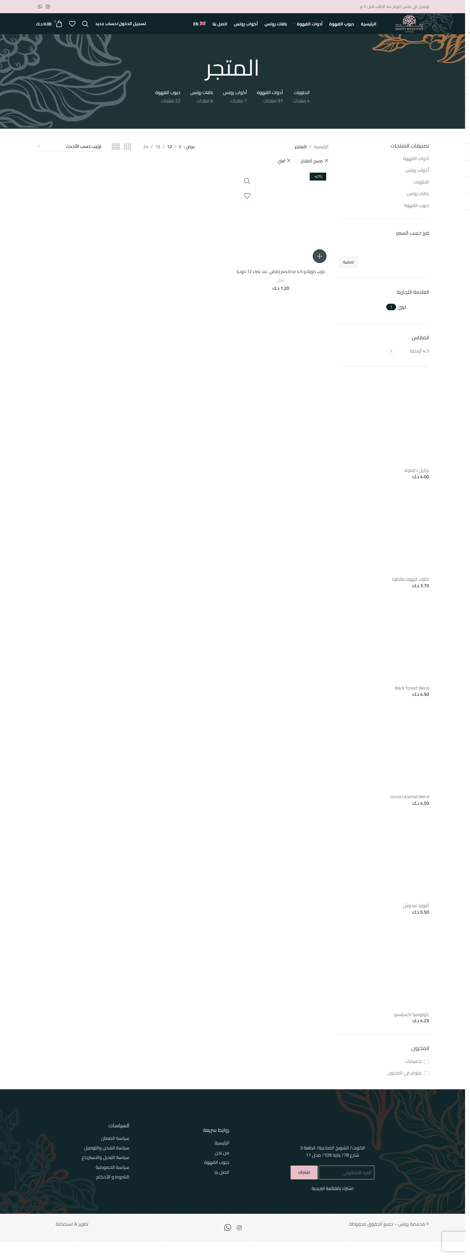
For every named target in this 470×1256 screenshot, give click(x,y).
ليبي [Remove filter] (281, 175)
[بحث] (85, 31)
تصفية (348, 276)
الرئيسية (321, 160)
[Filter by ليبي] (413, 321)
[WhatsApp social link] (40, 7)
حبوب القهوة (416, 219)
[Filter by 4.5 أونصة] (413, 365)
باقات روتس (418, 207)
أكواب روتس (417, 184)
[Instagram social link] (48, 7)
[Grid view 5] (116, 161)
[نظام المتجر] (69, 161)
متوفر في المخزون (405, 1087)
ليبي (282, 298)
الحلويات (421, 195)
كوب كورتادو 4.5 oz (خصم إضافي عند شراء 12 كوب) (282, 286)
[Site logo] (409, 30)
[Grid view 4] (127, 161)
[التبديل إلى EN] (199, 31)
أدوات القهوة (416, 172)
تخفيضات (413, 1075)
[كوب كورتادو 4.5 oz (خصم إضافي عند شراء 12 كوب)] (281, 230)
